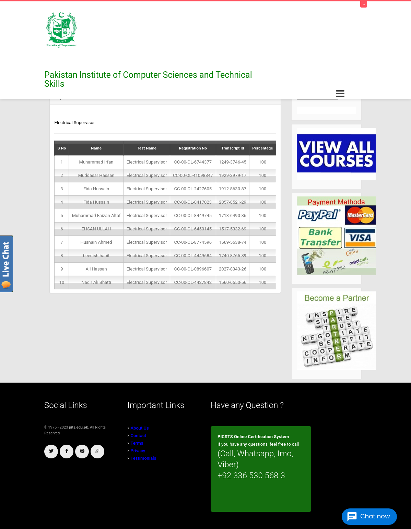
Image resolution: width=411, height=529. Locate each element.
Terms (137, 443)
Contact (138, 435)
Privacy (138, 450)
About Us (140, 428)
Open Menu (340, 94)
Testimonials (143, 458)
